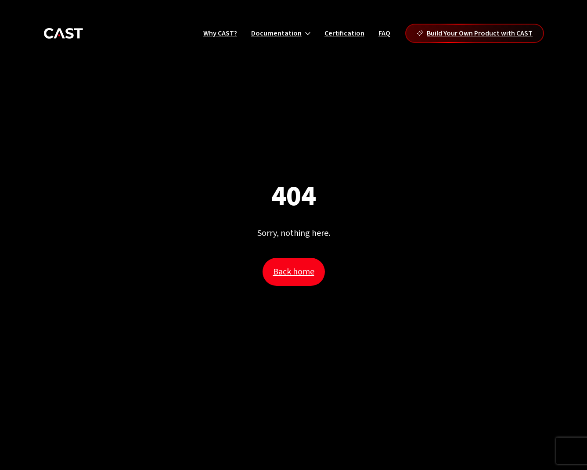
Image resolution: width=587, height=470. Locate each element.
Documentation (280, 33)
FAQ (384, 33)
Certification (344, 33)
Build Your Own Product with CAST (475, 33)
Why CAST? (220, 33)
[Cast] (63, 33)
